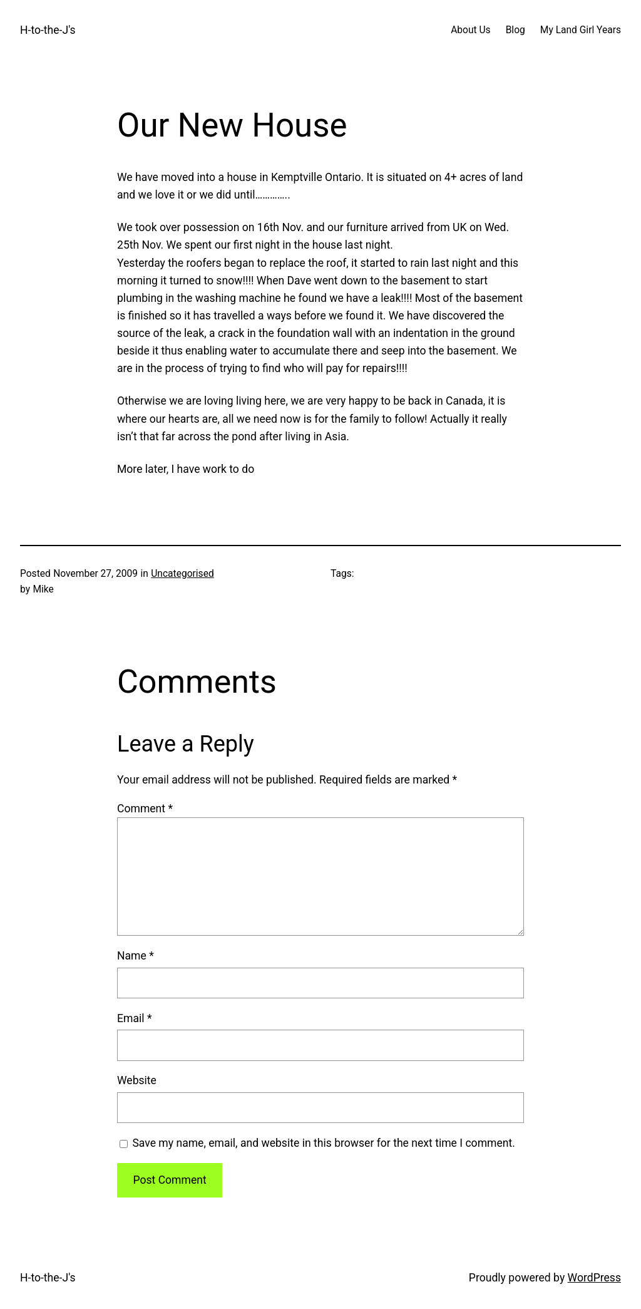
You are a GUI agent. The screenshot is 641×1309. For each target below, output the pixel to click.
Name (135, 955)
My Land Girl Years (580, 30)
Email (134, 1018)
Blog (515, 30)
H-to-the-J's (48, 30)
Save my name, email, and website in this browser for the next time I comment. (323, 1143)
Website (136, 1080)
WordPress (594, 1277)
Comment (145, 808)
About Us (470, 30)
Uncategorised (182, 573)
